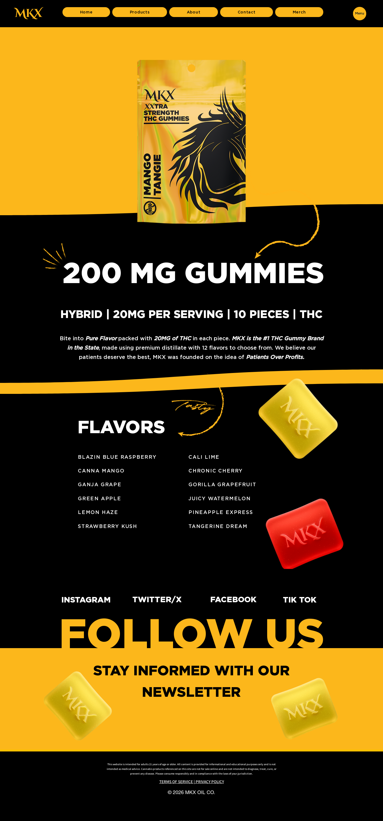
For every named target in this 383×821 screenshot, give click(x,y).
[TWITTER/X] (161, 599)
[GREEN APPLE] (131, 498)
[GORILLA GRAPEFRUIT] (242, 484)
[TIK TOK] (304, 600)
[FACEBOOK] (239, 599)
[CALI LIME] (242, 457)
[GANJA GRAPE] (131, 484)
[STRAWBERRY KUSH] (131, 526)
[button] (359, 13)
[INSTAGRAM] (90, 600)
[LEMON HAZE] (131, 512)
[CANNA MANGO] (131, 470)
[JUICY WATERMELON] (242, 498)
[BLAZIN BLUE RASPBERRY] (131, 457)
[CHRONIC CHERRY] (242, 470)
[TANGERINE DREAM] (242, 526)
